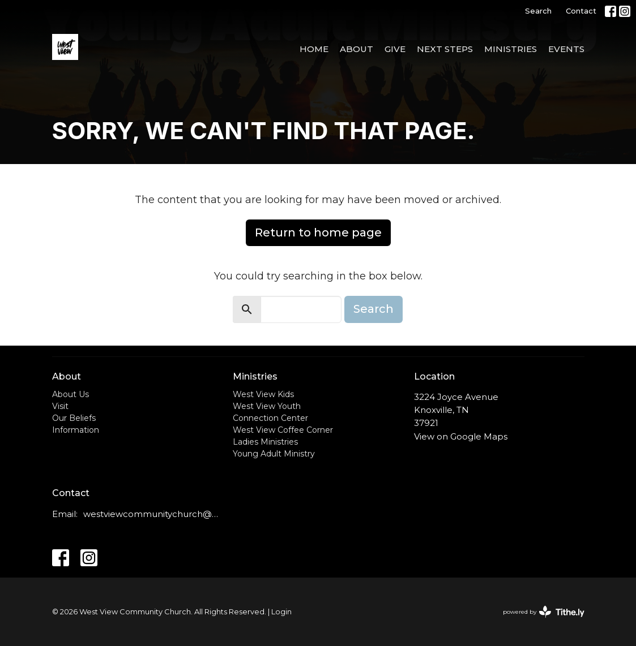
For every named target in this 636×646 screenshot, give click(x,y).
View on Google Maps (460, 436)
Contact (581, 10)
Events (566, 49)
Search (538, 10)
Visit (60, 406)
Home (314, 49)
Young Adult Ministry (274, 454)
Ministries (510, 49)
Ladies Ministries (265, 442)
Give (395, 49)
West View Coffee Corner (283, 430)
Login (281, 612)
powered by (543, 612)
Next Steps (445, 49)
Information (75, 430)
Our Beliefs (74, 418)
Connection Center (270, 418)
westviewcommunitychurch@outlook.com (152, 514)
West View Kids (263, 394)
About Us (70, 394)
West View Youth (267, 406)
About (356, 49)
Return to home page (318, 232)
